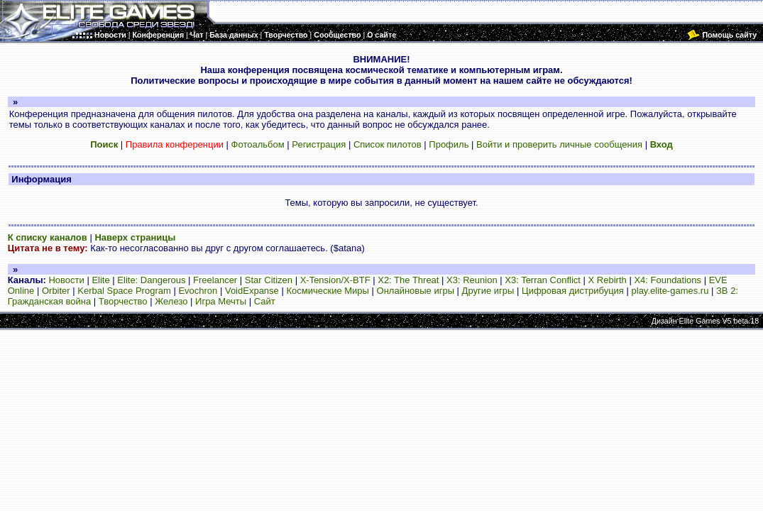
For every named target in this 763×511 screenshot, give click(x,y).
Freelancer (215, 280)
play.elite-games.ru (670, 290)
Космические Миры (327, 290)
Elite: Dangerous (151, 280)
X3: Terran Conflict (543, 280)
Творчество (123, 301)
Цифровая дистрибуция (573, 290)
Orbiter (56, 290)
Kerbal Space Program (124, 290)
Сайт (264, 301)
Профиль (448, 144)
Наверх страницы (134, 237)
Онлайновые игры (415, 290)
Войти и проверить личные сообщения (559, 144)
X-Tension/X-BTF (335, 280)
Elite (100, 280)
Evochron (197, 290)
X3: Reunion (472, 280)
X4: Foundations (667, 280)
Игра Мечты (220, 301)
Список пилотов (387, 144)
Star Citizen (268, 280)
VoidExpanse (252, 290)
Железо (171, 301)
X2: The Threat (408, 280)
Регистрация (319, 144)
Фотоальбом (258, 144)
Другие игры (488, 290)
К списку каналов (47, 237)
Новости (66, 280)
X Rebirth (607, 280)
